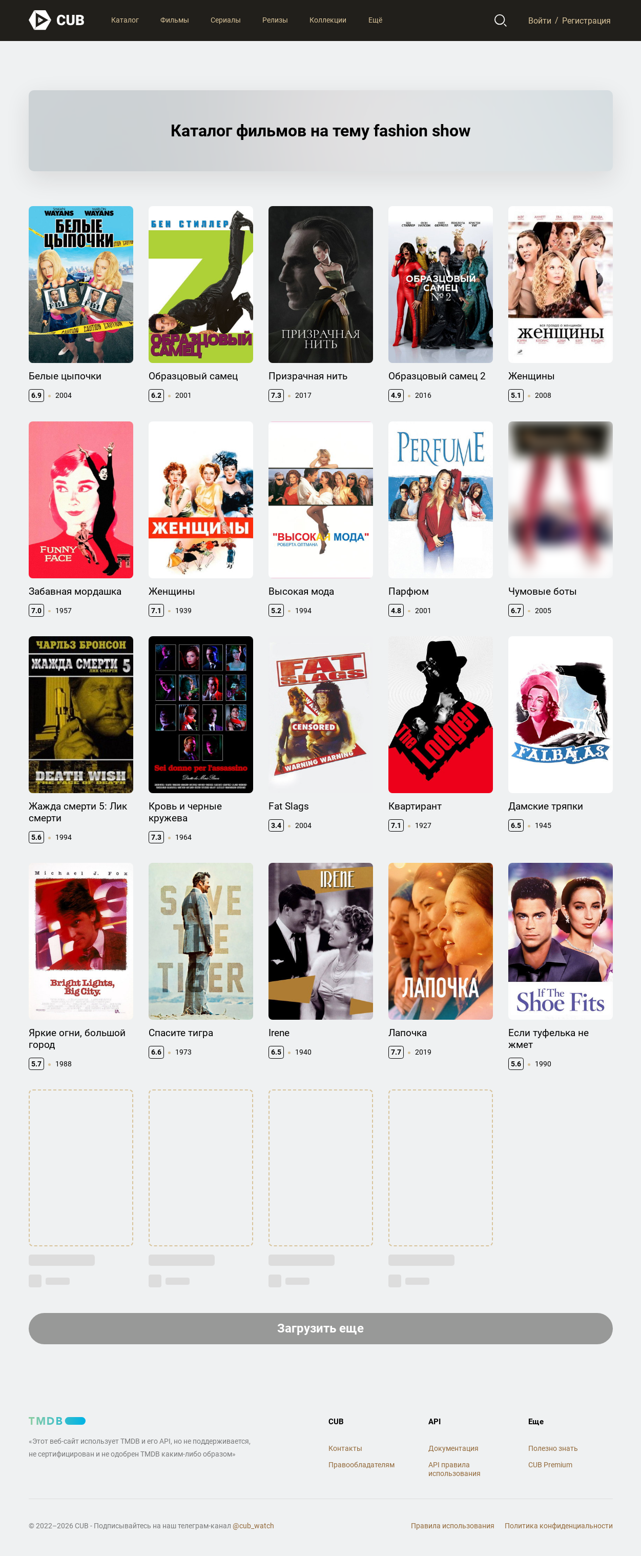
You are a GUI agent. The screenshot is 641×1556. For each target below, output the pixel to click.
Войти (539, 20)
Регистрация (586, 20)
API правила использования (454, 1469)
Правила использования (452, 1526)
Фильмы (174, 20)
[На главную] (57, 20)
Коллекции (327, 20)
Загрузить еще (320, 1328)
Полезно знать (553, 1448)
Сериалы (226, 20)
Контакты (345, 1448)
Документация (453, 1448)
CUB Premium (550, 1465)
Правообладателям (361, 1465)
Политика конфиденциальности (559, 1526)
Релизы (275, 20)
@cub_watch (253, 1526)
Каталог (125, 20)
